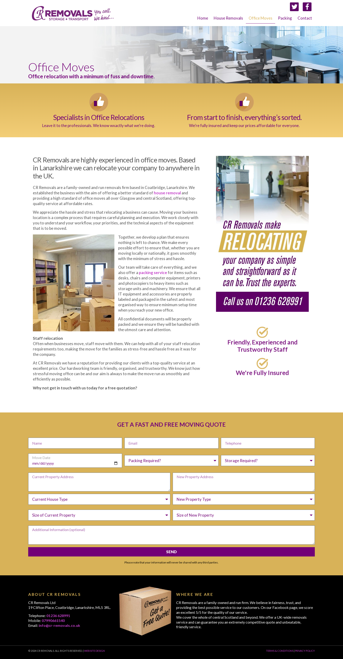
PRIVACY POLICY (305, 650)
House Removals (228, 18)
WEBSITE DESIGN (94, 650)
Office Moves (260, 18)
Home (202, 18)
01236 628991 (58, 615)
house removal (167, 192)
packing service (153, 272)
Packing (285, 18)
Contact (305, 18)
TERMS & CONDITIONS (279, 650)
